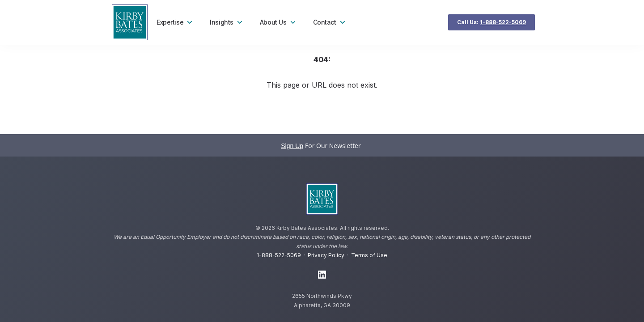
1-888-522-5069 (279, 255)
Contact (330, 22)
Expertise (175, 22)
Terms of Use (369, 255)
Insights (227, 22)
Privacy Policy (326, 255)
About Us (278, 22)
